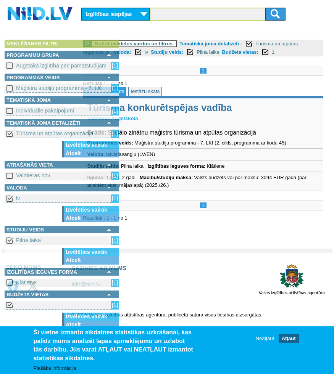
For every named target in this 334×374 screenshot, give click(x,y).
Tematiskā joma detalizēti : (253, 44)
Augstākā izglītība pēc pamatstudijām (61, 66)
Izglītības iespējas (109, 14)
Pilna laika (28, 240)
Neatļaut (265, 339)
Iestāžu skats (187, 100)
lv (18, 198)
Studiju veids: (227, 52)
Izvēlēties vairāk (86, 145)
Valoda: (182, 52)
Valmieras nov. (33, 175)
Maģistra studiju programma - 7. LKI (59, 88)
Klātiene (26, 282)
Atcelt (73, 153)
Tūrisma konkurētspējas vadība (201, 116)
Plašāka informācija (55, 368)
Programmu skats (146, 100)
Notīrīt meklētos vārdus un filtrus (176, 44)
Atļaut (289, 339)
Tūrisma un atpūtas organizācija (55, 133)
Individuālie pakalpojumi (45, 111)
